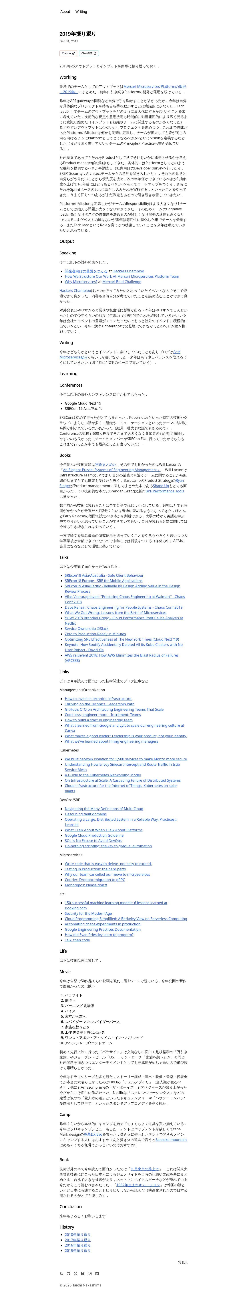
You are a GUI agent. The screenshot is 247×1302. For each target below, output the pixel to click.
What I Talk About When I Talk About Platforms (104, 830)
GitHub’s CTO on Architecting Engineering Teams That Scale (114, 709)
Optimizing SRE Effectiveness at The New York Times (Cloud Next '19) (122, 639)
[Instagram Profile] (90, 1273)
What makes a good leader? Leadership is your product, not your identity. (126, 736)
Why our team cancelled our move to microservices (107, 874)
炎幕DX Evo (93, 1134)
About (65, 11)
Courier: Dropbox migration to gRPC (95, 879)
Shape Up (161, 485)
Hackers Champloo (128, 271)
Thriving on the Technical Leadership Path (99, 704)
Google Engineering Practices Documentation (103, 929)
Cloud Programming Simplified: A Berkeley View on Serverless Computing (126, 918)
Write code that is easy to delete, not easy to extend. (108, 863)
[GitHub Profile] (68, 1273)
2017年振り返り (78, 1239)
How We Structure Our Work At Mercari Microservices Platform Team (122, 276)
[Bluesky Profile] (82, 1273)
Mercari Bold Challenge (121, 281)
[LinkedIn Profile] (97, 1273)
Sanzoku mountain (171, 1139)
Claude (68, 53)
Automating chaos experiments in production (102, 924)
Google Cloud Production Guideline (94, 835)
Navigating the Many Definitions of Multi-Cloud (104, 808)
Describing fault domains (86, 814)
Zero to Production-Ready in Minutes (95, 633)
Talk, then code (77, 940)
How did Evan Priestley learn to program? (99, 934)
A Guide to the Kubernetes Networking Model (103, 775)
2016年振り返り (78, 1245)
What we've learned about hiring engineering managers (111, 741)
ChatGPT (89, 53)
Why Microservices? (81, 281)
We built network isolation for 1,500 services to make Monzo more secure (126, 759)
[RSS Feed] (61, 1273)
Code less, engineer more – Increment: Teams (103, 714)
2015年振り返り (78, 1250)
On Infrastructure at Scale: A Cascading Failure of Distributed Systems (123, 780)
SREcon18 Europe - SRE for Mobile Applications (104, 580)
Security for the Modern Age (88, 913)
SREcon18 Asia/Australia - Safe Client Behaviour (104, 575)
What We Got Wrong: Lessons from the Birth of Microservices (116, 612)
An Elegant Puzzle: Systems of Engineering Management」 (112, 469)
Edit (182, 1262)
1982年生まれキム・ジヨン (138, 1184)
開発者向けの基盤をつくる (86, 271)
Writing (81, 11)
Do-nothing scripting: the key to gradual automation (108, 846)
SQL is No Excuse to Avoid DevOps (93, 840)
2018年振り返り (78, 1234)
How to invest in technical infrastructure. (98, 698)
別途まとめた (105, 464)
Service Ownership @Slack (86, 628)
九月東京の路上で (145, 1168)
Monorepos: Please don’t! (86, 885)
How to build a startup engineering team (99, 720)
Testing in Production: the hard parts (95, 869)
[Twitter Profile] (75, 1273)
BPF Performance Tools (164, 491)
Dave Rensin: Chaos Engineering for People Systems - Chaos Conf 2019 (124, 607)
